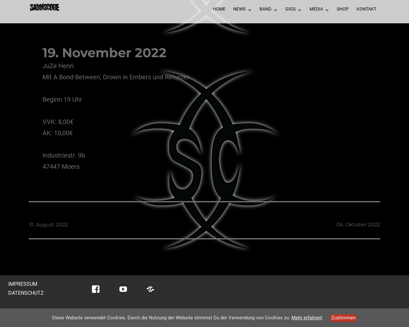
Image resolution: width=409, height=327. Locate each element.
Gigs (290, 9)
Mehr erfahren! (306, 318)
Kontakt (366, 9)
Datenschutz (26, 293)
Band (265, 9)
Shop (343, 9)
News (239, 9)
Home (219, 9)
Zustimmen (343, 318)
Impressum (22, 284)
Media (316, 9)
